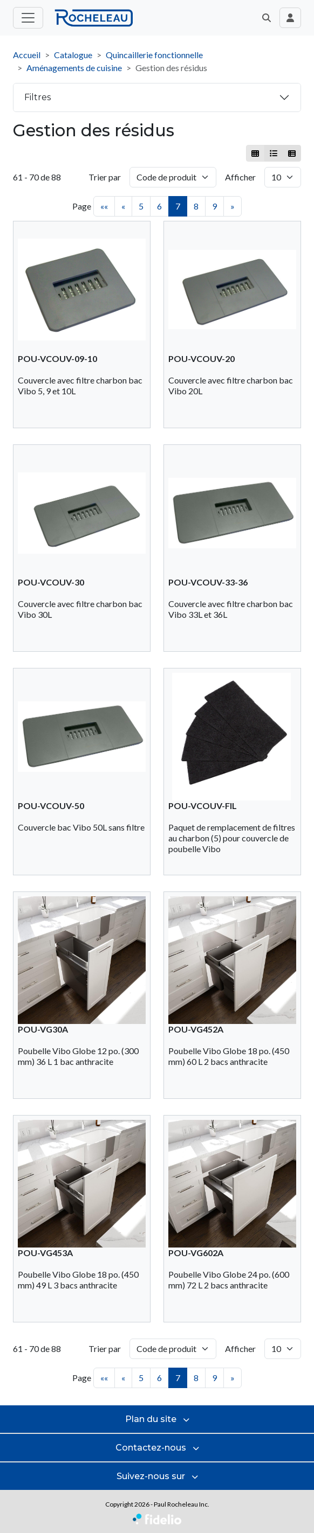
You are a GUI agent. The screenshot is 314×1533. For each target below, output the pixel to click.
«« (104, 206)
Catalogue (73, 55)
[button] (266, 18)
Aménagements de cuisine (74, 67)
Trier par (104, 177)
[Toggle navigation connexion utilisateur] (290, 18)
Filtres (37, 97)
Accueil (26, 55)
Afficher (240, 177)
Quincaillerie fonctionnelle (154, 55)
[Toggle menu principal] (28, 18)
